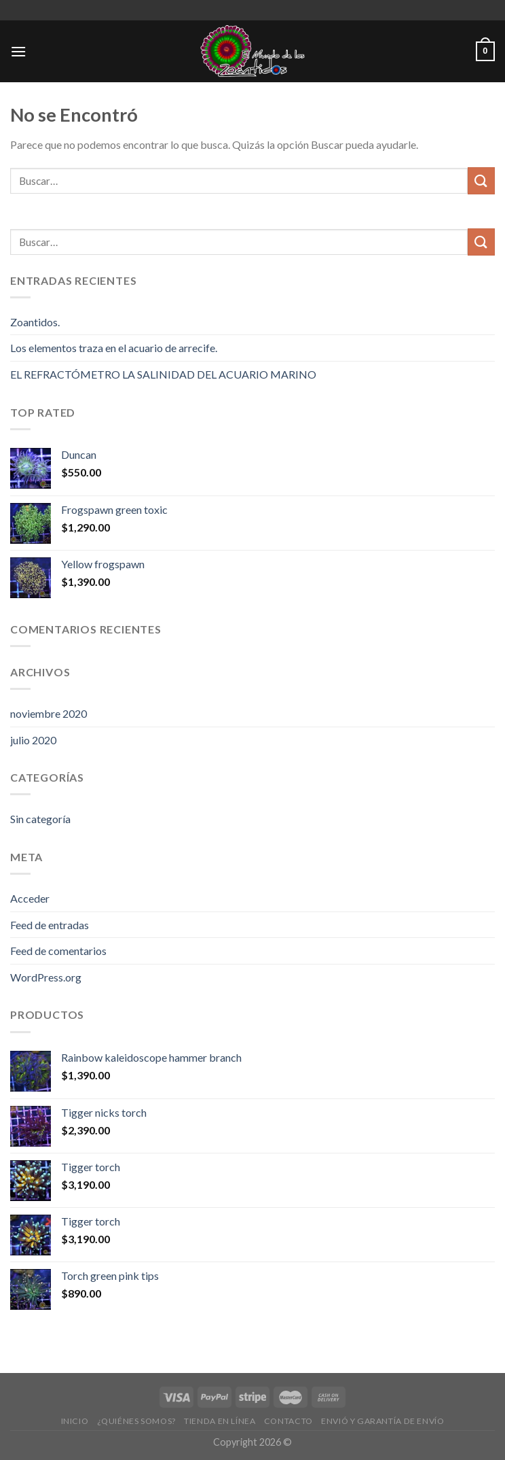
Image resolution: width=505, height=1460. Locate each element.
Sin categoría (40, 818)
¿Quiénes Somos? (136, 1421)
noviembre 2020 (48, 713)
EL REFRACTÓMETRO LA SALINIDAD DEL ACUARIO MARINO (163, 374)
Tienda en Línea (219, 1421)
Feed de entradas (49, 924)
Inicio (75, 1421)
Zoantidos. (35, 321)
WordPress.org (45, 977)
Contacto (288, 1421)
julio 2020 (33, 739)
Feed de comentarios (58, 950)
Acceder (30, 898)
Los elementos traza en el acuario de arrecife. (113, 347)
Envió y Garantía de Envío (382, 1421)
